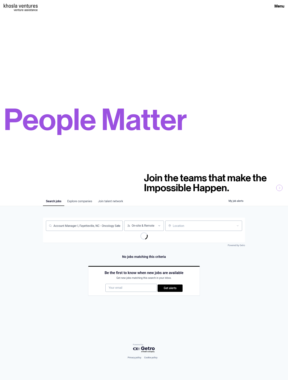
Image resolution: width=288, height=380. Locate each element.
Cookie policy (150, 361)
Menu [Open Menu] (279, 6)
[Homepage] (21, 6)
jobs (53, 201)
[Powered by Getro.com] (144, 352)
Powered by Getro (236, 245)
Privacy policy (134, 361)
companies (79, 201)
